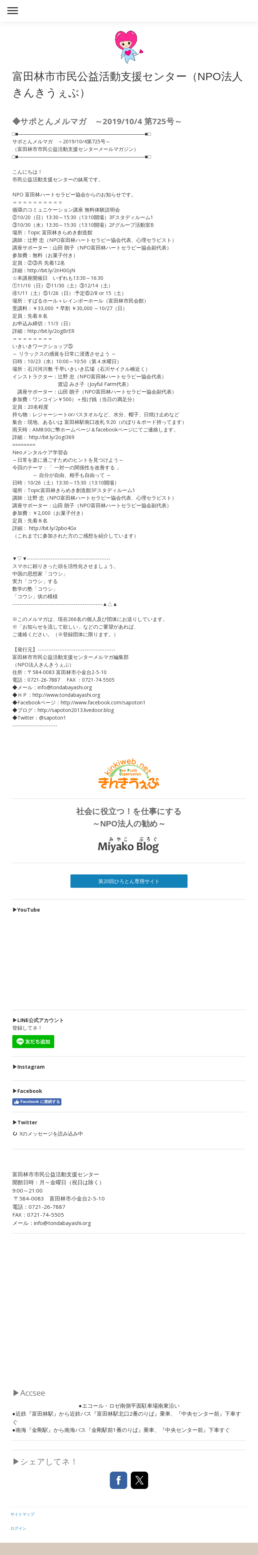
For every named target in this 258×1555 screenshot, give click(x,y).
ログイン (18, 1528)
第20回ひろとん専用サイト (129, 881)
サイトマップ (22, 1514)
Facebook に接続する (37, 1102)
